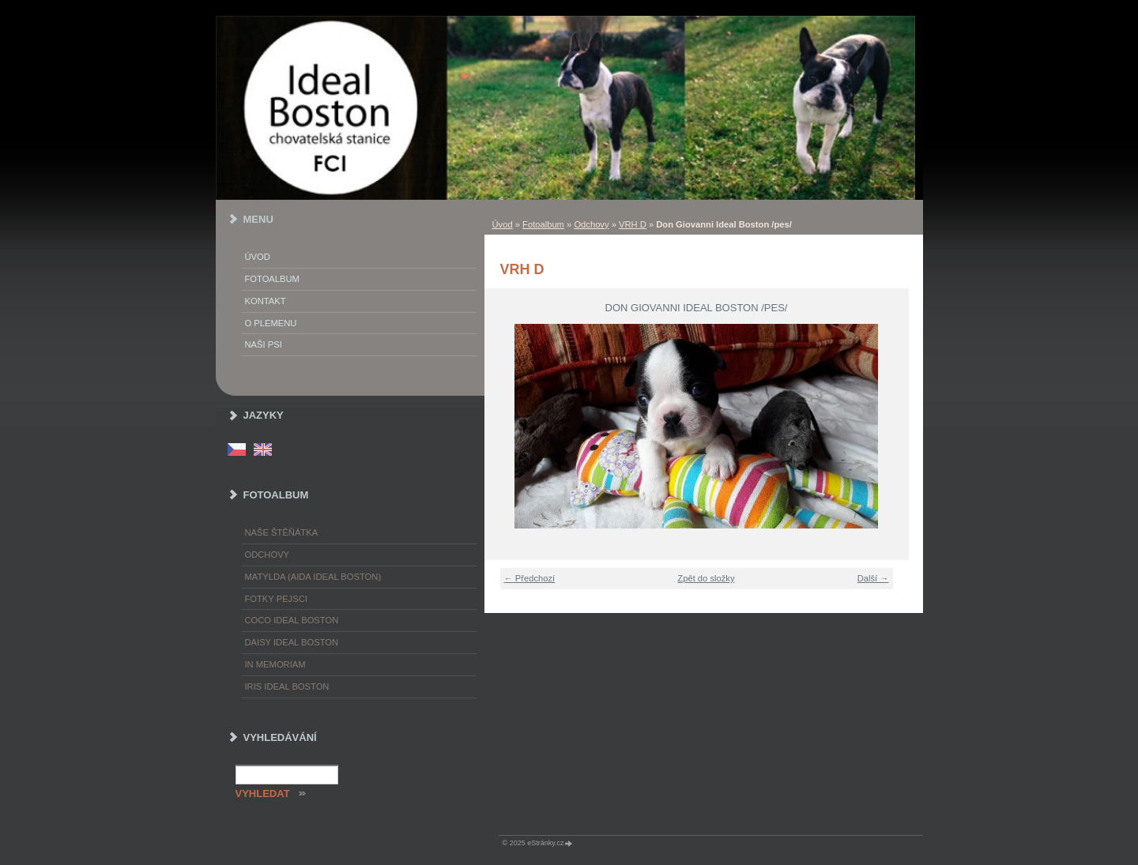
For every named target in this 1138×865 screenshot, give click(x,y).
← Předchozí (530, 578)
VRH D (632, 224)
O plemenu (271, 323)
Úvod (502, 224)
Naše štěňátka (281, 532)
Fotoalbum (543, 224)
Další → (873, 578)
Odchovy (591, 224)
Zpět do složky (705, 578)
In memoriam (275, 664)
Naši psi (263, 344)
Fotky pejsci (276, 599)
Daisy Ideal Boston (292, 642)
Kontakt (265, 301)
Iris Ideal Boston (287, 686)
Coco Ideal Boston (292, 620)
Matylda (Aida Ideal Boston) (313, 576)
